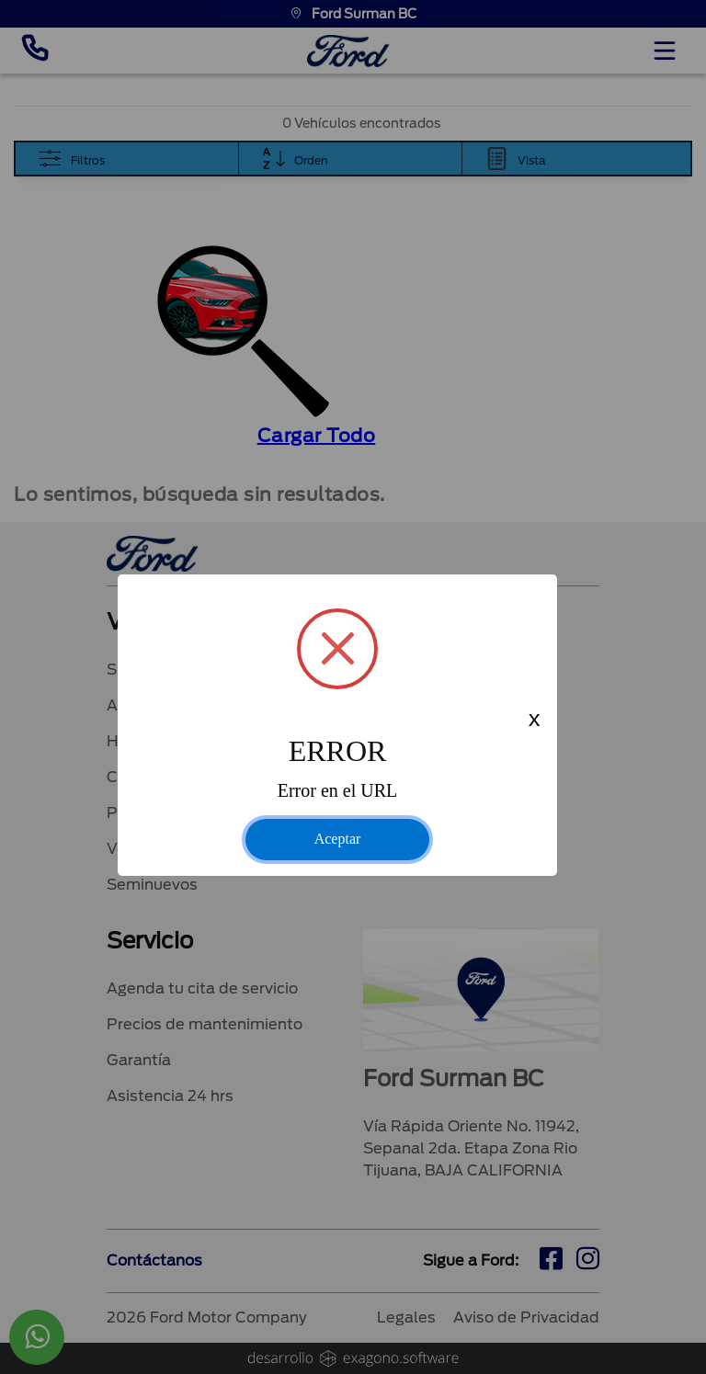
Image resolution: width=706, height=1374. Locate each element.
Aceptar (337, 838)
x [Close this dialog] (534, 721)
